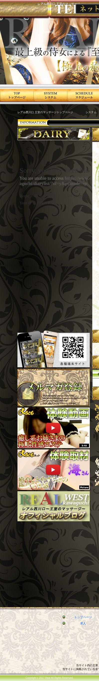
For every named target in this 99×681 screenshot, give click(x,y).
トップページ (83, 617)
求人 (83, 623)
